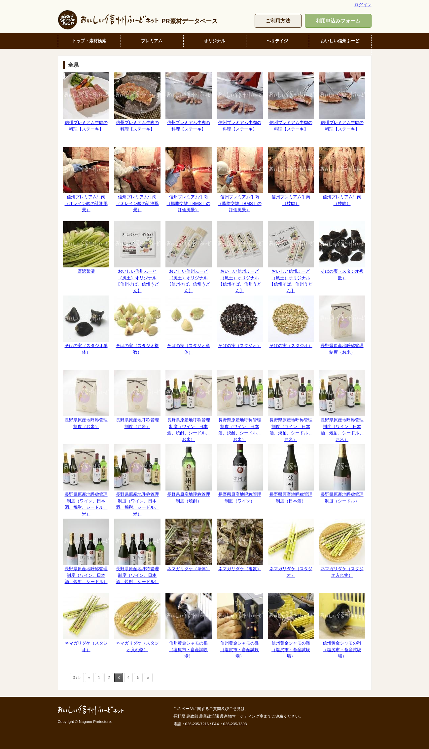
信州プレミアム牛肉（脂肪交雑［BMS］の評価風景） (188, 179)
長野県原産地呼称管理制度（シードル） (342, 473)
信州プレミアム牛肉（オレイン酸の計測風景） (86, 179)
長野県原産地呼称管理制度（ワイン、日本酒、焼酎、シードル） (86, 551)
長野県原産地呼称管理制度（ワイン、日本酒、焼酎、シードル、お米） (188, 406)
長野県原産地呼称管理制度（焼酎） (188, 473)
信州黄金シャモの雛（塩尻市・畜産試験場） (188, 625)
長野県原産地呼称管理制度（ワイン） (240, 473)
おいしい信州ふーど (340, 40)
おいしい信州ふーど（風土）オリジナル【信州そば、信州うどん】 (137, 257)
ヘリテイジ (277, 40)
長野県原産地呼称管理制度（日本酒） (291, 473)
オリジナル (214, 40)
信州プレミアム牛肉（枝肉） (291, 176)
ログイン (363, 4)
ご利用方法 (278, 20)
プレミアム (151, 40)
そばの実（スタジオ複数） (342, 250)
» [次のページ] (148, 677)
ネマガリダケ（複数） (240, 545)
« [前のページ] (89, 677)
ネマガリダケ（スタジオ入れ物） (342, 548)
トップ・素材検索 (89, 40)
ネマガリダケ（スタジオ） (291, 548)
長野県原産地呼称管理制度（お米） (342, 325)
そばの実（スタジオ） (240, 322)
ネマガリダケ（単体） (188, 545)
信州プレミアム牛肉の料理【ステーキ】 (86, 101)
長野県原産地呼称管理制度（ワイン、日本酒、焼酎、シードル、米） (86, 480)
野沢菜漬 (86, 247)
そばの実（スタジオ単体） (86, 325)
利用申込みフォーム (338, 20)
